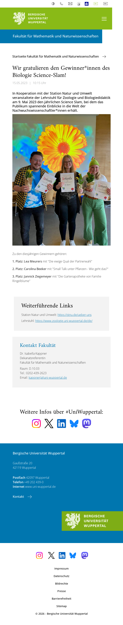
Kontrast (54, 4)
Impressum (61, 568)
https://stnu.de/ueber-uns (75, 315)
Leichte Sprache (87, 4)
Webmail (70, 4)
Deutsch (97, 4)
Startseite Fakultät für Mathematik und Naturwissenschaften (56, 56)
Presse (61, 591)
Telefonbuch (62, 4)
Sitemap (61, 606)
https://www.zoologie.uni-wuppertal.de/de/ (63, 321)
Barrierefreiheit (61, 598)
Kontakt (19, 497)
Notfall (79, 4)
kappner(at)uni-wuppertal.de (48, 377)
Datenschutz (61, 576)
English (106, 4)
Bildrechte (61, 583)
